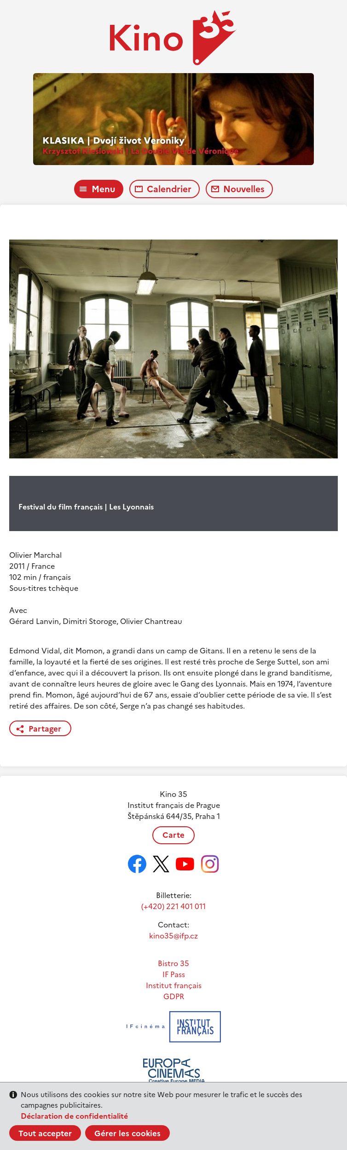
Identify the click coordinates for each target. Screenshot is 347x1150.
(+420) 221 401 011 (173, 906)
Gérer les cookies (127, 1133)
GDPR (173, 996)
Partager (45, 729)
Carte (173, 835)
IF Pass (173, 974)
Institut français (174, 985)
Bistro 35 (173, 963)
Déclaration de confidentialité (74, 1115)
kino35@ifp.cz (173, 935)
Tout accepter (45, 1133)
